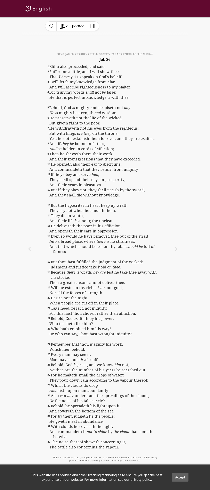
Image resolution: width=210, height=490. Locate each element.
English (42, 8)
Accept (180, 477)
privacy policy (140, 479)
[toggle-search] (52, 26)
